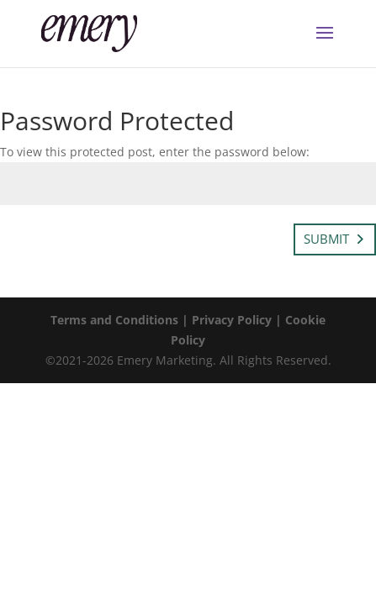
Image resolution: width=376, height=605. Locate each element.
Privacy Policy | (238, 320)
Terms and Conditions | (121, 320)
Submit (326, 238)
